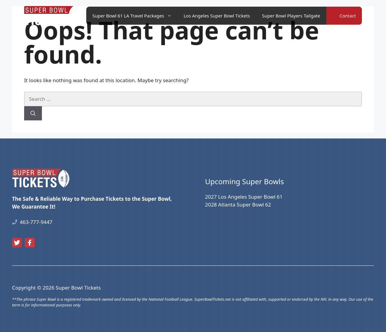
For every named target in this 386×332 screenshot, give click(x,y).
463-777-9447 (36, 222)
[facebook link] (29, 242)
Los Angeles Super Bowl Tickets (217, 16)
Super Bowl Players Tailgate (291, 16)
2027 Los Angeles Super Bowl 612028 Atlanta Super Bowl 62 (244, 200)
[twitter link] (17, 242)
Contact (348, 16)
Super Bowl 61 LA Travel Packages (135, 16)
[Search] (33, 113)
